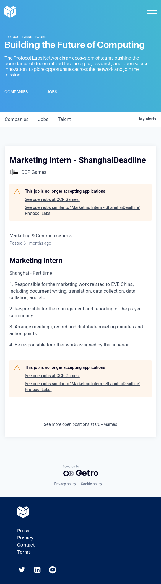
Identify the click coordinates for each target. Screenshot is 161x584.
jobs (43, 119)
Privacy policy (65, 484)
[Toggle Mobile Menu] (152, 12)
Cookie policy (91, 484)
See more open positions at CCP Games (80, 424)
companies (17, 119)
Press (23, 531)
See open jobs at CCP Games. (52, 199)
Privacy (25, 538)
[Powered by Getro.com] (80, 470)
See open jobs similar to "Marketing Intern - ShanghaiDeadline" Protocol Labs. (82, 210)
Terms (24, 552)
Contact (26, 545)
